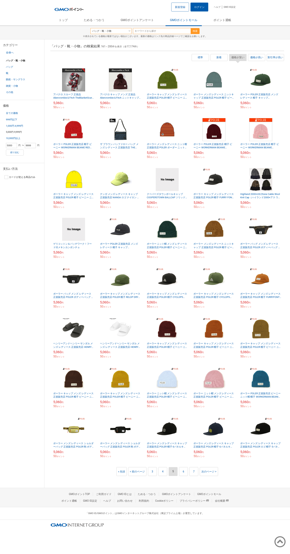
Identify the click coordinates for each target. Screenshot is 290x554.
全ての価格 (12, 113)
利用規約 (144, 500)
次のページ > (208, 471)
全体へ (10, 52)
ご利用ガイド (104, 494)
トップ (63, 20)
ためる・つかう (94, 20)
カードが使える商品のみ (19, 177)
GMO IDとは (125, 494)
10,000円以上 (13, 138)
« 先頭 (121, 471)
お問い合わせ (125, 500)
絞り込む (14, 152)
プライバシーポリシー (194, 500)
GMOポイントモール (183, 20)
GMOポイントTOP (79, 494)
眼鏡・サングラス (15, 79)
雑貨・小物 (12, 86)
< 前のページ (137, 471)
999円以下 (11, 119)
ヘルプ (217, 7)
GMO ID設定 (230, 7)
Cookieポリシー (164, 500)
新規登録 (180, 7)
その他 (9, 92)
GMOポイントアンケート (137, 20)
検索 (195, 31)
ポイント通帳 (222, 20)
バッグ (9, 66)
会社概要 (222, 500)
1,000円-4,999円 (14, 125)
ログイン (199, 7)
